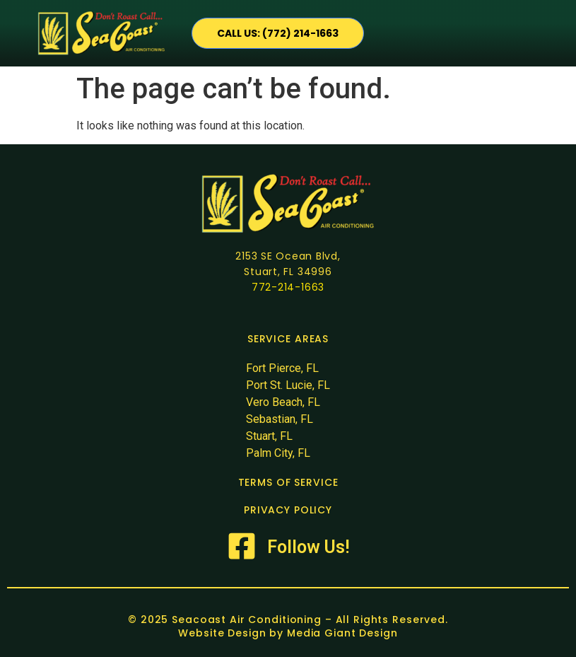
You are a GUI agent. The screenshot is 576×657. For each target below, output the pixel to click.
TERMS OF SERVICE (288, 482)
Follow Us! (308, 547)
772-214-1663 (288, 287)
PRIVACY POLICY (288, 510)
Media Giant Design (342, 633)
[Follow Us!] (242, 546)
